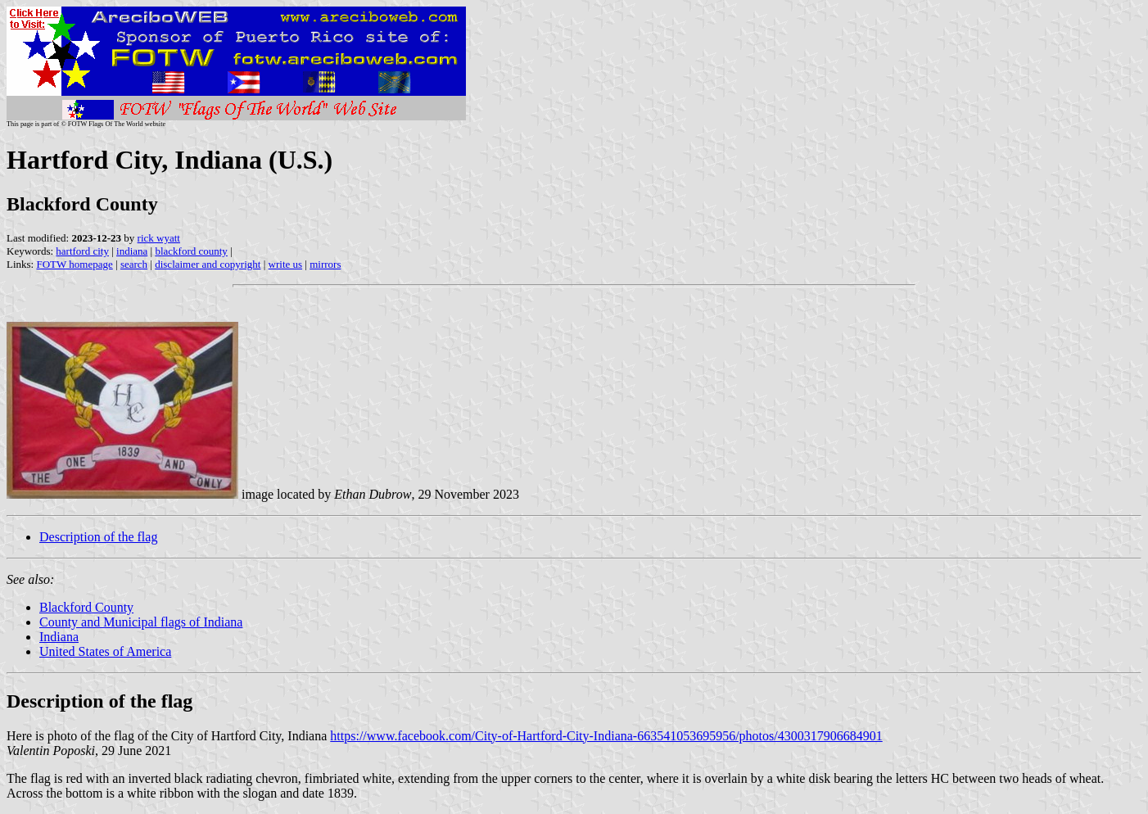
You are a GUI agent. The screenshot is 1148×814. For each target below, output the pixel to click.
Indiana (59, 637)
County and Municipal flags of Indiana (140, 622)
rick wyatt (159, 238)
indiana (131, 251)
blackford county (191, 251)
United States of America (105, 651)
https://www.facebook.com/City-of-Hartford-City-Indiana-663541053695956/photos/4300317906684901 (606, 736)
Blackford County (86, 607)
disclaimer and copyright (207, 264)
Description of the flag (98, 537)
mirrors (325, 264)
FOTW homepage (74, 264)
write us (286, 264)
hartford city (82, 251)
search (133, 264)
